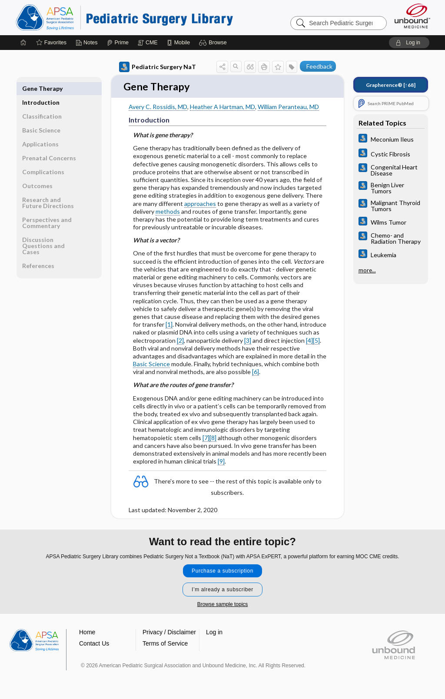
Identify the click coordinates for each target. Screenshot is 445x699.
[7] (206, 438)
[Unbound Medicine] (412, 16)
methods (168, 211)
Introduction (41, 88)
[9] (221, 462)
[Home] (23, 42)
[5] (316, 341)
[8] (212, 438)
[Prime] (118, 42)
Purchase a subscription (222, 571)
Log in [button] (214, 632)
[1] (169, 325)
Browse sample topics (222, 605)
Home (87, 632)
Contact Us (94, 643)
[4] (309, 341)
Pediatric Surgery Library (124, 17)
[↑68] (390, 85)
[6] (255, 372)
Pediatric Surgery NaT (157, 67)
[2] (180, 341)
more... (367, 270)
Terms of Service (165, 643)
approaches (200, 204)
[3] (247, 341)
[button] (214, 42)
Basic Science (151, 364)
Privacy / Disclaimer (169, 632)
